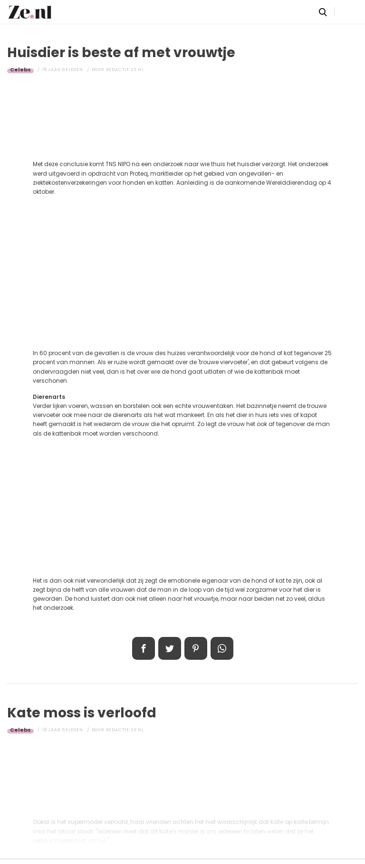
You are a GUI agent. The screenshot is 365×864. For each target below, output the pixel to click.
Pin (195, 648)
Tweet (169, 648)
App (222, 648)
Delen (143, 648)
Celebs (20, 69)
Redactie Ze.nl (125, 69)
